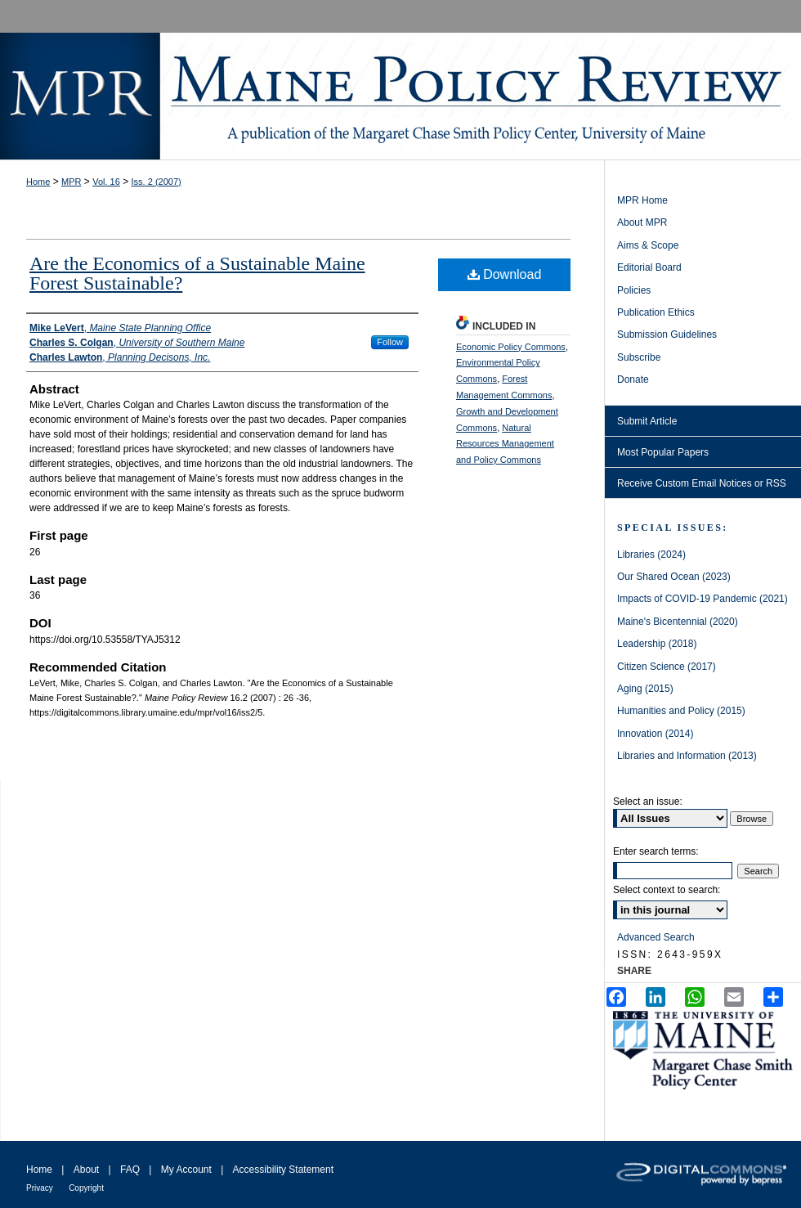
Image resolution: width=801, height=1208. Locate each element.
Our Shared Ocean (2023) (674, 576)
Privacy (39, 1187)
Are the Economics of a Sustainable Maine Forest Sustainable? (197, 273)
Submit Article (647, 421)
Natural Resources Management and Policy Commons (505, 444)
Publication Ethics (656, 312)
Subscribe (638, 357)
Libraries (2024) (651, 554)
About (86, 1169)
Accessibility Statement (283, 1169)
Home (38, 181)
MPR (71, 181)
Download (505, 274)
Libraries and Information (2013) (687, 755)
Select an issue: (647, 801)
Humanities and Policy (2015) (681, 710)
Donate (633, 379)
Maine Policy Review (400, 96)
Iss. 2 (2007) (156, 181)
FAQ (130, 1169)
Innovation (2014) (655, 733)
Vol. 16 (106, 181)
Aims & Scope (647, 245)
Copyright (86, 1187)
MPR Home (642, 200)
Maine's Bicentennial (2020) (677, 621)
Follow (390, 342)
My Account (186, 1169)
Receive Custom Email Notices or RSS (701, 483)
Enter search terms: (656, 851)
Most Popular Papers (663, 452)
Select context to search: (666, 890)
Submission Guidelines (667, 334)
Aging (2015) (645, 688)
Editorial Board (649, 267)
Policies (634, 290)
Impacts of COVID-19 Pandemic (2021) (702, 598)
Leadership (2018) (656, 643)
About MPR (642, 222)
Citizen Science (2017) (666, 666)
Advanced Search (656, 937)
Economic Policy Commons (511, 347)
